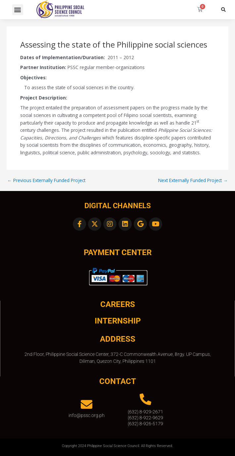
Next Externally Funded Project (193, 180)
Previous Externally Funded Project (46, 180)
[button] (17, 9)
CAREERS (117, 304)
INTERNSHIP (118, 320)
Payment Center (118, 252)
